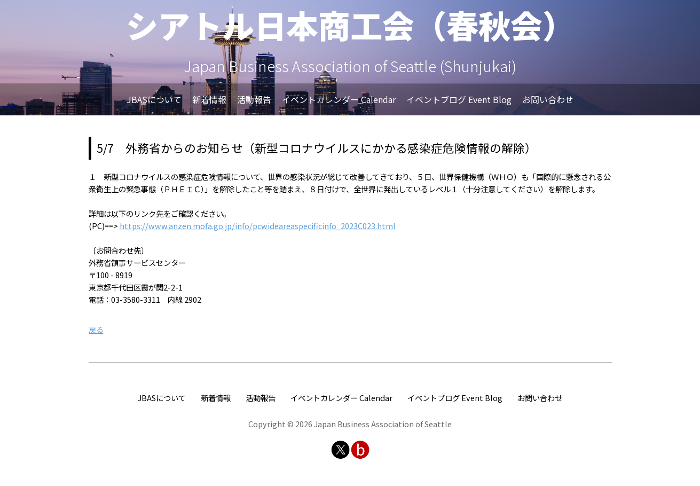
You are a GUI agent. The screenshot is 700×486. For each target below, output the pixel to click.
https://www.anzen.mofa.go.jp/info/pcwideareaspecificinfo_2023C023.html (258, 225)
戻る (96, 329)
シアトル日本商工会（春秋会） (350, 24)
